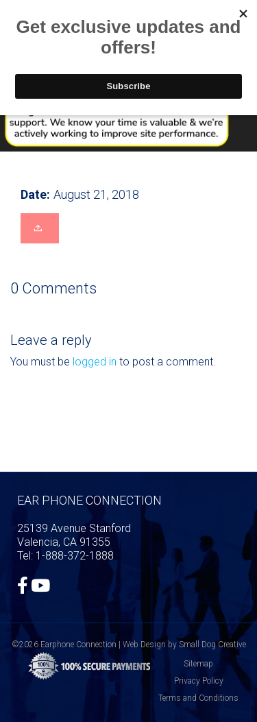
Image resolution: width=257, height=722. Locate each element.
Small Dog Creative (212, 644)
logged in (95, 361)
